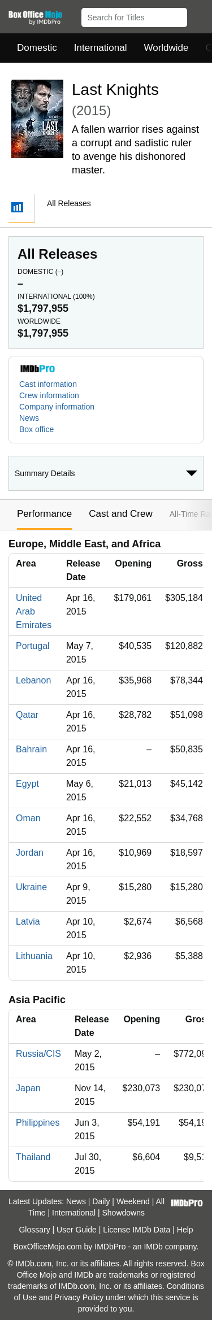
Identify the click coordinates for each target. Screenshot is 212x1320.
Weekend (133, 1201)
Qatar (27, 715)
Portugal (33, 646)
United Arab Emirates (33, 611)
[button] (198, 15)
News (29, 417)
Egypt (27, 783)
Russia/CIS (38, 1053)
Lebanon (33, 680)
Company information (56, 406)
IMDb (153, 1246)
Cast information (48, 384)
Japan (28, 1088)
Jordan (30, 852)
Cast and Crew (120, 513)
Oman (28, 818)
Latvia (28, 921)
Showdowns (123, 1212)
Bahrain (31, 749)
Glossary (34, 1229)
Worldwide (166, 47)
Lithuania (34, 956)
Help (185, 1229)
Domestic (37, 47)
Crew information (49, 395)
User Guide (77, 1229)
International (100, 47)
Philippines (37, 1122)
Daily (101, 1201)
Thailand (33, 1157)
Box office (36, 429)
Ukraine (31, 887)
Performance (44, 513)
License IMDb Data (136, 1229)
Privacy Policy (78, 1297)
